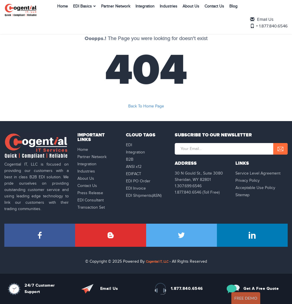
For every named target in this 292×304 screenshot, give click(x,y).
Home (53, 12)
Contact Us (205, 12)
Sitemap (242, 195)
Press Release (90, 193)
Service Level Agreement (257, 173)
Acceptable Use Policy (255, 188)
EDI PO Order (138, 181)
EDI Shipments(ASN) (143, 195)
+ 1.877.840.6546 (273, 14)
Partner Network (106, 12)
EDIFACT (133, 174)
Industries (159, 12)
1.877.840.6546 (187, 288)
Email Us (266, 7)
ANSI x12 (134, 166)
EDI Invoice (136, 188)
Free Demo (245, 298)
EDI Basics (73, 12)
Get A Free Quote (261, 288)
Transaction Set (91, 207)
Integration (135, 12)
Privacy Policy (247, 180)
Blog (224, 12)
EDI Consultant (90, 200)
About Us (181, 12)
